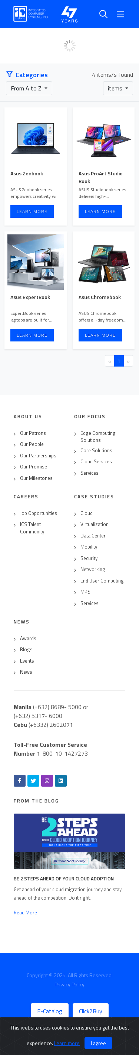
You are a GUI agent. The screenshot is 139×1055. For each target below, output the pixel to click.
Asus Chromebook (100, 297)
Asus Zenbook (26, 173)
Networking (92, 569)
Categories (27, 75)
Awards (28, 638)
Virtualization (94, 524)
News (26, 672)
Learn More (32, 211)
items (116, 88)
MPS (85, 591)
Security (88, 558)
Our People (32, 444)
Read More (25, 912)
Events (27, 660)
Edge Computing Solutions (98, 437)
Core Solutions (96, 450)
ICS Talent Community (32, 528)
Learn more (67, 1043)
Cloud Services (96, 461)
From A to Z (27, 88)
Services (89, 473)
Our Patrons (33, 433)
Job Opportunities (38, 513)
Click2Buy (90, 1011)
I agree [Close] (98, 1043)
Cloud (86, 513)
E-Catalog (49, 1011)
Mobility (88, 546)
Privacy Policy (69, 984)
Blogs (26, 649)
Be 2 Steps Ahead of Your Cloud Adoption (64, 878)
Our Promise (33, 466)
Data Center (93, 535)
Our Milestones (36, 478)
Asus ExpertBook (30, 297)
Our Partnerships (38, 455)
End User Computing (102, 580)
